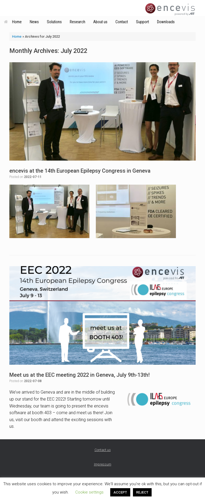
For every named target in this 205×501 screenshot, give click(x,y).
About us (100, 22)
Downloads (166, 22)
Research (77, 22)
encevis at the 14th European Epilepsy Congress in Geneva (80, 171)
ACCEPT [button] (120, 492)
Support (142, 22)
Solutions (54, 22)
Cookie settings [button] (89, 492)
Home (13, 22)
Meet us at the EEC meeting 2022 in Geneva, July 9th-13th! (79, 375)
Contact (121, 22)
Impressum (102, 464)
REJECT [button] (142, 492)
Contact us (102, 450)
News (34, 22)
